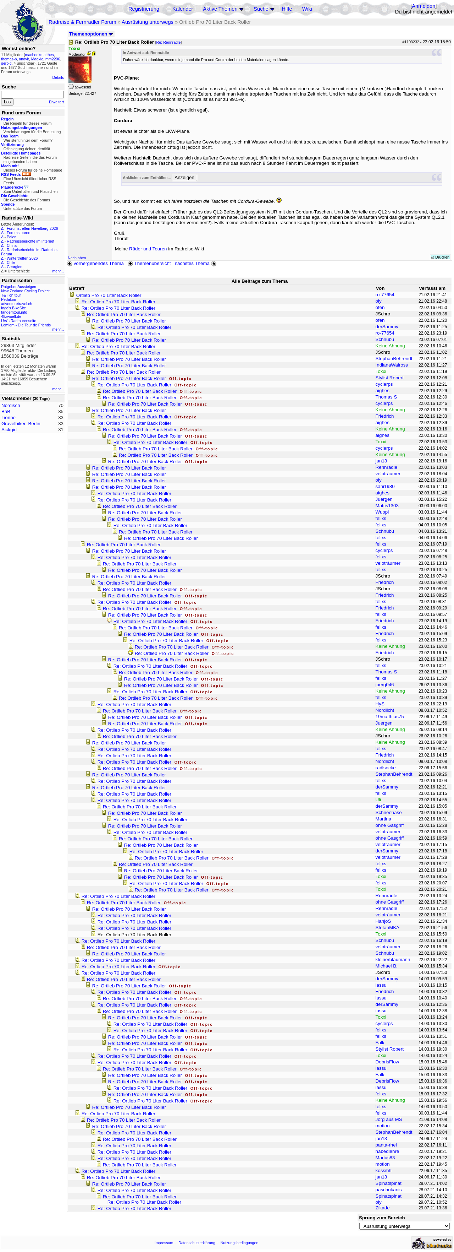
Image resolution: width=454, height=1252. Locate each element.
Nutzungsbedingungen (240, 1243)
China (12, 245)
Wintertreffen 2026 (22, 258)
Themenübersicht (149, 263)
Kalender (182, 9)
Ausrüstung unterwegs (147, 22)
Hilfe (287, 9)
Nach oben (77, 258)
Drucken (440, 257)
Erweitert (56, 102)
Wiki (307, 9)
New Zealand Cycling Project (25, 291)
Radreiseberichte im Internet (30, 241)
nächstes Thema (196, 263)
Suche (261, 9)
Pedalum (8, 299)
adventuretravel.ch (16, 304)
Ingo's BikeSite (13, 308)
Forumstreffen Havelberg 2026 (32, 228)
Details (58, 77)
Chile (11, 262)
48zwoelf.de (11, 316)
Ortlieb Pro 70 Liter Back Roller (109, 295)
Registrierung (143, 9)
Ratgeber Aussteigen (18, 286)
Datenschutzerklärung (196, 1243)
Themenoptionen (91, 34)
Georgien (14, 267)
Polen (11, 237)
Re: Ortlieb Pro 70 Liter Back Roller (118, 301)
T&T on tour (11, 295)
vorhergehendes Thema (95, 263)
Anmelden (423, 6)
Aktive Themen (220, 9)
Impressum (164, 1243)
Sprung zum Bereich (382, 1217)
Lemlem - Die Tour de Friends (26, 325)
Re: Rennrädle (168, 42)
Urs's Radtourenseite (18, 321)
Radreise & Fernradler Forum (82, 22)
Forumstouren (18, 233)
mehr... (58, 271)
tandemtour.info (14, 312)
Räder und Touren (148, 248)
